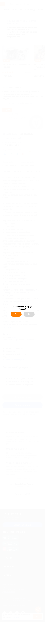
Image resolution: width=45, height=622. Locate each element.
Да (16, 314)
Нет (28, 314)
